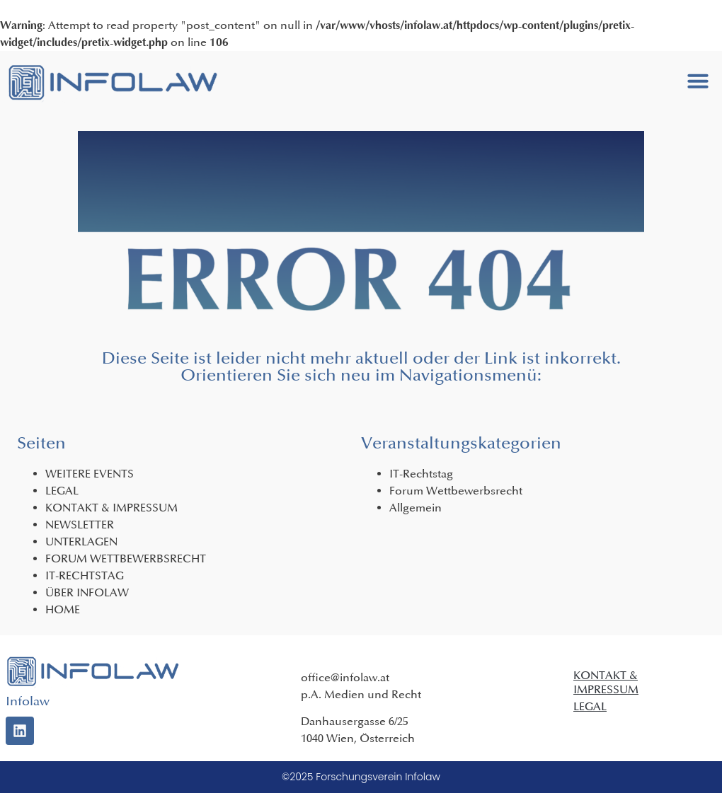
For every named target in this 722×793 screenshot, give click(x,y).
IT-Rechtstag (421, 474)
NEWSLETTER (79, 525)
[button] (698, 81)
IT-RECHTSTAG (84, 576)
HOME (62, 610)
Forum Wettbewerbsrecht (455, 491)
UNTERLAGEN (81, 542)
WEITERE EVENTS (89, 474)
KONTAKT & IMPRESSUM (111, 508)
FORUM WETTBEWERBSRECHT (125, 559)
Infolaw (28, 701)
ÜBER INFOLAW (87, 593)
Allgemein (415, 508)
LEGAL (62, 491)
